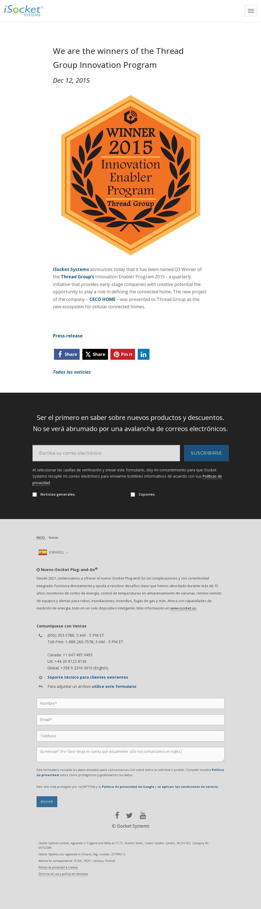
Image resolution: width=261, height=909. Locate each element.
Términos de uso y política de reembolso (63, 874)
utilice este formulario (114, 686)
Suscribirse (206, 453)
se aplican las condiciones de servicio (187, 787)
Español (51, 552)
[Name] (131, 703)
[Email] (106, 453)
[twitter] (95, 354)
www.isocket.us (183, 608)
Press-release (68, 336)
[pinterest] (122, 354)
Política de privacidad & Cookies (58, 867)
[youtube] (143, 815)
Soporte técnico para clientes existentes (87, 677)
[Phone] (131, 736)
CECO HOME (102, 299)
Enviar (47, 802)
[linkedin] (143, 354)
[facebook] (67, 354)
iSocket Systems (71, 269)
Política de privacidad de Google (128, 787)
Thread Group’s (77, 277)
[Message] (131, 754)
